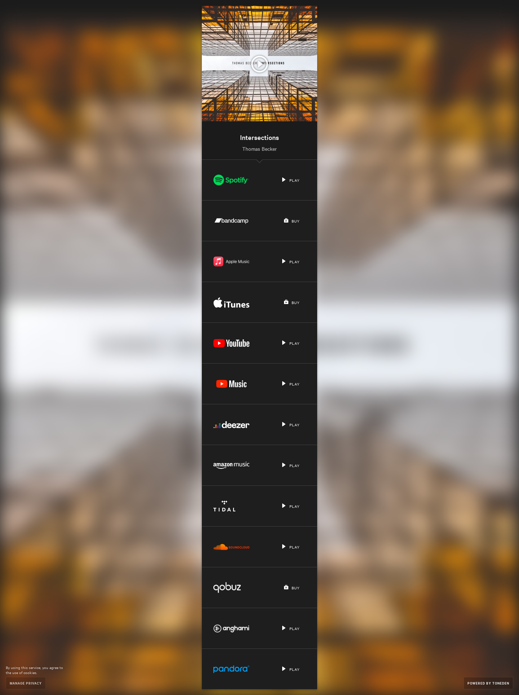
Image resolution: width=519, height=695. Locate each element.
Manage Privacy (26, 683)
